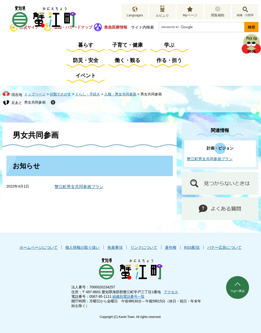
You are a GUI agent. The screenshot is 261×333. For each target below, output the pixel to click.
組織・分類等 (245, 15)
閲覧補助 (217, 15)
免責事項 (115, 247)
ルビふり (162, 15)
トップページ (35, 94)
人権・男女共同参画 (120, 94)
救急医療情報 (115, 27)
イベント (85, 75)
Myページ (190, 15)
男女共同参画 (35, 102)
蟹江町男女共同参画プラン (79, 186)
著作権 (170, 247)
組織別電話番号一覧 (128, 296)
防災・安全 (85, 60)
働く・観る (127, 60)
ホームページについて (38, 247)
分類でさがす (60, 94)
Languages (135, 15)
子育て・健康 (127, 45)
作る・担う (169, 60)
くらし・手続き (87, 94)
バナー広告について (224, 247)
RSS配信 (192, 247)
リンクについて (143, 247)
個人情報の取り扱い (82, 247)
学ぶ (169, 45)
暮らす (85, 45)
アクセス (171, 292)
